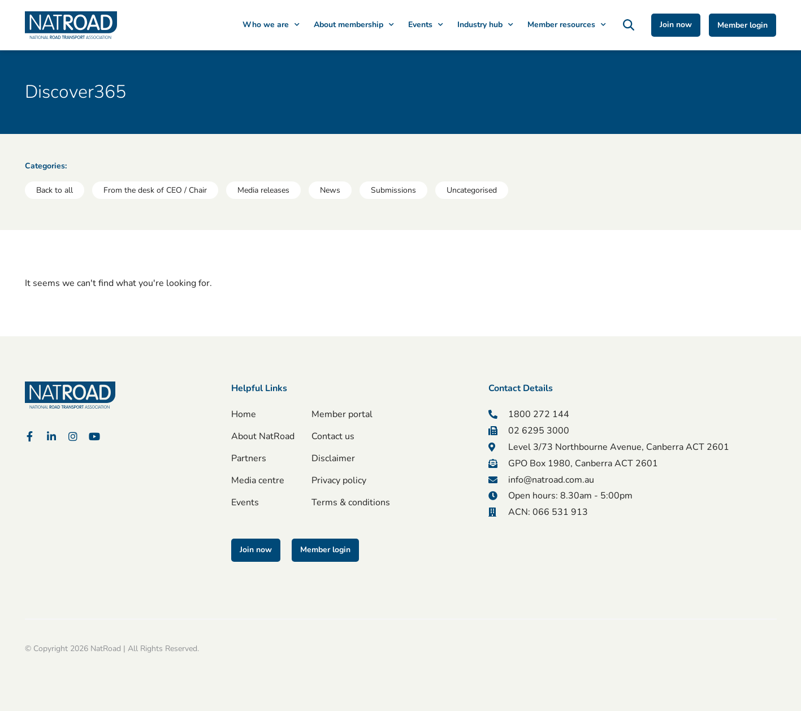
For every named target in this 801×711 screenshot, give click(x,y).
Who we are (271, 24)
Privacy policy (338, 480)
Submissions (393, 190)
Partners (248, 458)
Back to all (54, 190)
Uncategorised (472, 190)
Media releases (263, 190)
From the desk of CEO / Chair (155, 190)
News (330, 190)
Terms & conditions (350, 502)
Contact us (332, 436)
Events (425, 24)
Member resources (566, 24)
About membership (354, 24)
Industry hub (485, 24)
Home (243, 414)
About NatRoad (263, 436)
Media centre (257, 480)
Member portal (342, 414)
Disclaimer (333, 458)
